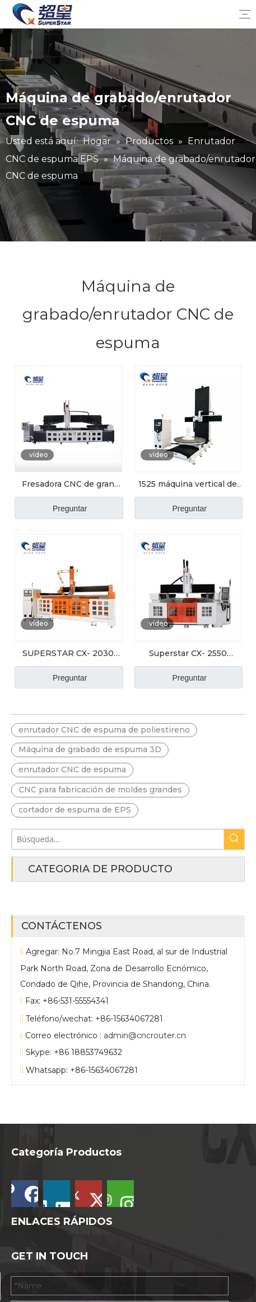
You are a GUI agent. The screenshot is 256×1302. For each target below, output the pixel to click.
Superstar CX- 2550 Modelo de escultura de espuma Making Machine (188, 654)
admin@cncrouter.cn (145, 1060)
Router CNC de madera (57, 1251)
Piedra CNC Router (48, 1234)
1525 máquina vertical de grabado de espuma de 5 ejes (187, 485)
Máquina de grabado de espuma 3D (89, 749)
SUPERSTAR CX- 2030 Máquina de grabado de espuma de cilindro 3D (68, 654)
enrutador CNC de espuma (72, 769)
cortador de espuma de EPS (74, 810)
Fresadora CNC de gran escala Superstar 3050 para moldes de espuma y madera (68, 485)
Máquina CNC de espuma (61, 1200)
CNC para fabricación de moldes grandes (100, 790)
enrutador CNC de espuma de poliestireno (104, 730)
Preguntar (70, 508)
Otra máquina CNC (48, 1217)
